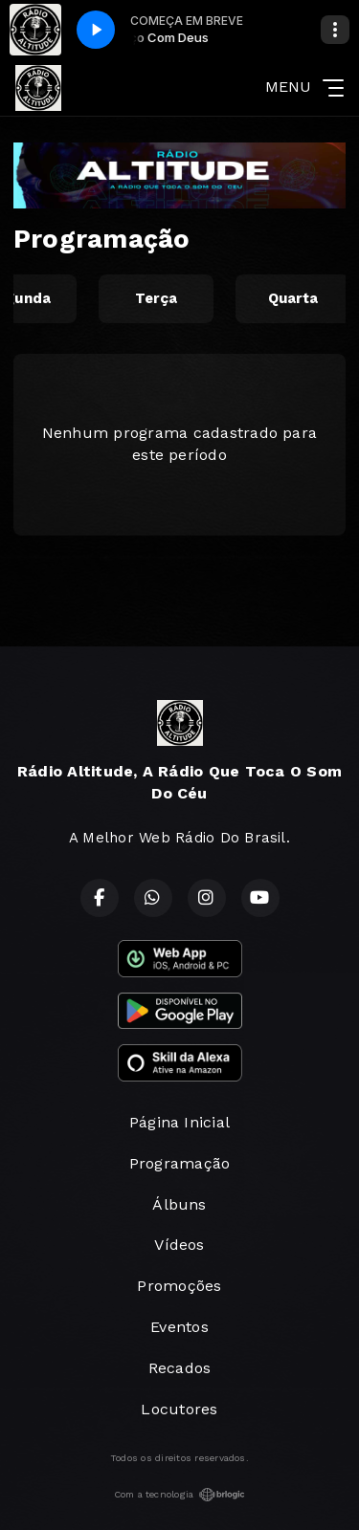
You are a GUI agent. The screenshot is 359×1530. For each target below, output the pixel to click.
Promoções (179, 1286)
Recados (180, 1368)
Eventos (179, 1327)
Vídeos (179, 1244)
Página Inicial (179, 1122)
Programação (180, 1163)
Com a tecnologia (180, 1494)
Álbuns (179, 1204)
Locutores (179, 1409)
